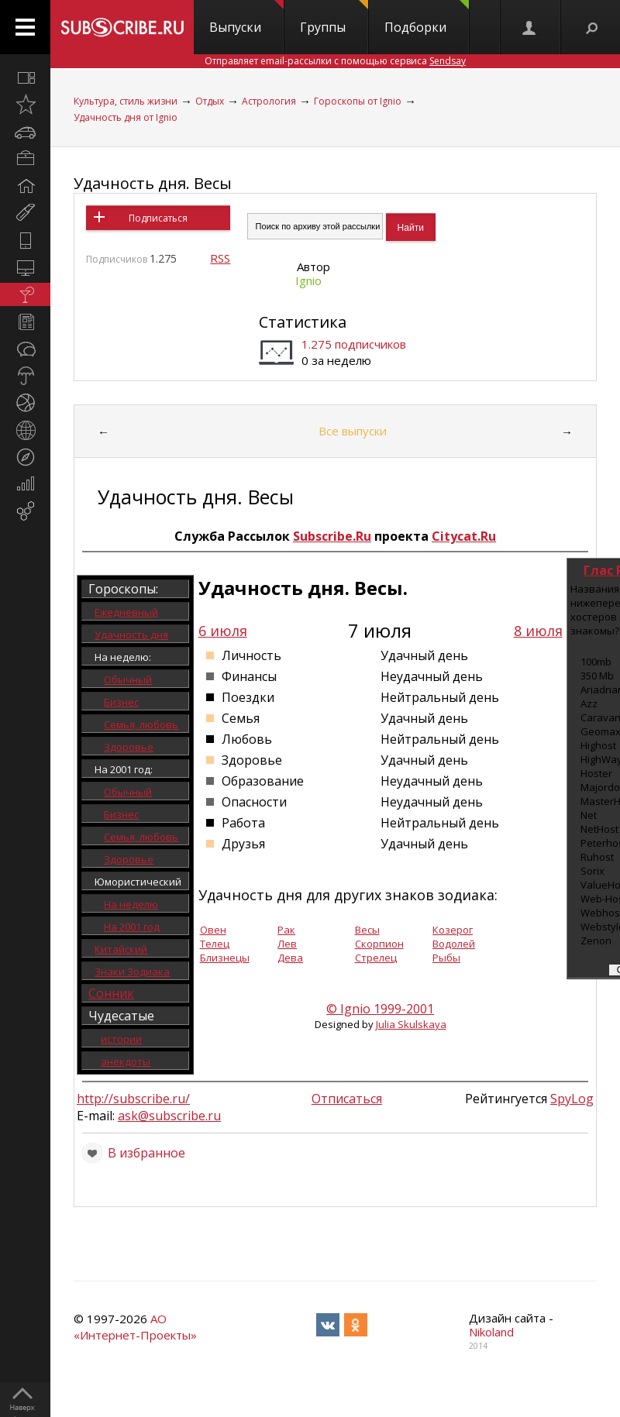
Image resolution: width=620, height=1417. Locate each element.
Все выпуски (353, 431)
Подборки (426, 18)
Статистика (302, 321)
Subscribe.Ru (332, 536)
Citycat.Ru (464, 536)
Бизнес (121, 702)
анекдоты (125, 1061)
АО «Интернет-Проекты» (135, 1327)
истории (121, 1039)
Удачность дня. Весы (153, 183)
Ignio (308, 280)
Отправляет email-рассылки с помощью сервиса (335, 60)
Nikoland (491, 1332)
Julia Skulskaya (411, 1024)
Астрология (269, 101)
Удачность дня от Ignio (125, 117)
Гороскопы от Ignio (357, 101)
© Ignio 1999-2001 (380, 1008)
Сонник (111, 993)
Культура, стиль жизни (125, 101)
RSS (220, 258)
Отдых (209, 101)
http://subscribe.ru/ (133, 1098)
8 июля (538, 630)
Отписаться (347, 1098)
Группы (334, 18)
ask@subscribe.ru (169, 1115)
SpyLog (572, 1098)
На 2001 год (132, 927)
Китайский (121, 949)
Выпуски (246, 18)
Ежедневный (126, 612)
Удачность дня (131, 634)
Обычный (128, 679)
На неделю (131, 904)
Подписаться (158, 218)
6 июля (222, 630)
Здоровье (128, 747)
